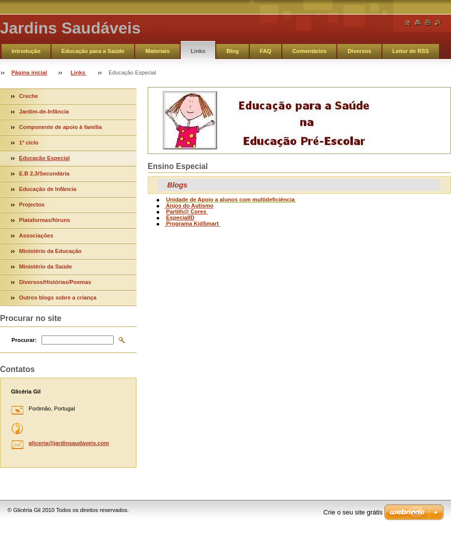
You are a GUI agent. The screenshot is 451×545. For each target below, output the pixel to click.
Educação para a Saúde (93, 51)
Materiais (157, 51)
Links (198, 51)
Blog (232, 51)
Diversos (359, 51)
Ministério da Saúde (45, 267)
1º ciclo (29, 143)
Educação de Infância (47, 189)
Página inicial (30, 73)
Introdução (26, 51)
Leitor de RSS (410, 51)
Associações (36, 235)
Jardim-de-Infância (44, 111)
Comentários (309, 51)
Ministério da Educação (50, 251)
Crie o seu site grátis (353, 512)
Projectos (32, 205)
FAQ (265, 51)
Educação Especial (44, 158)
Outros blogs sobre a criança (58, 297)
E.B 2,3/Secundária (44, 173)
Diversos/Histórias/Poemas (55, 282)
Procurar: (24, 340)
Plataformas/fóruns (44, 220)
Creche (28, 96)
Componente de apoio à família (60, 127)
